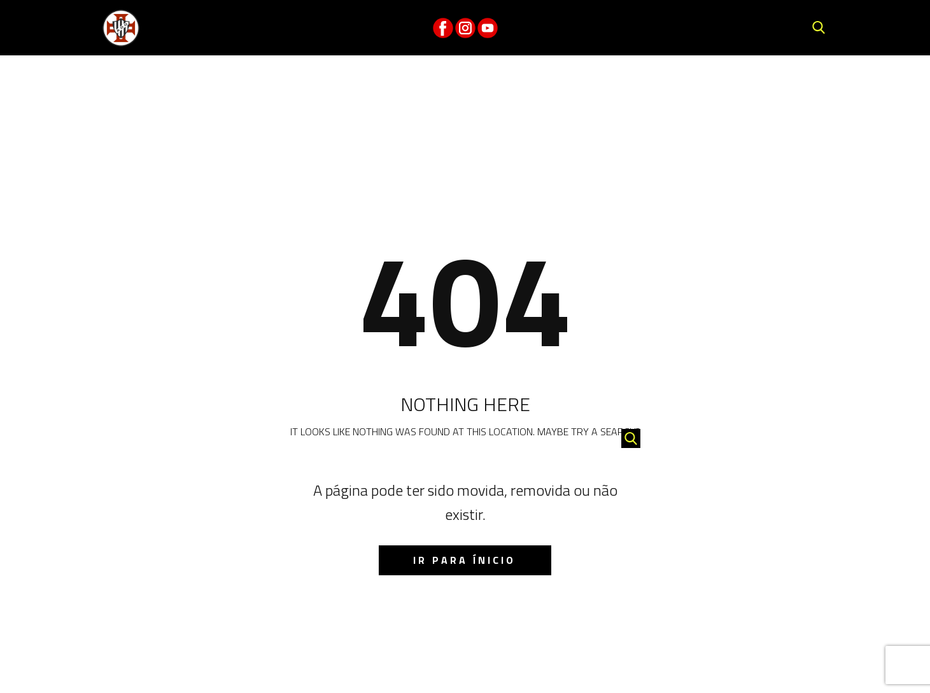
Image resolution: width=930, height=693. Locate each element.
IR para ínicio (464, 560)
